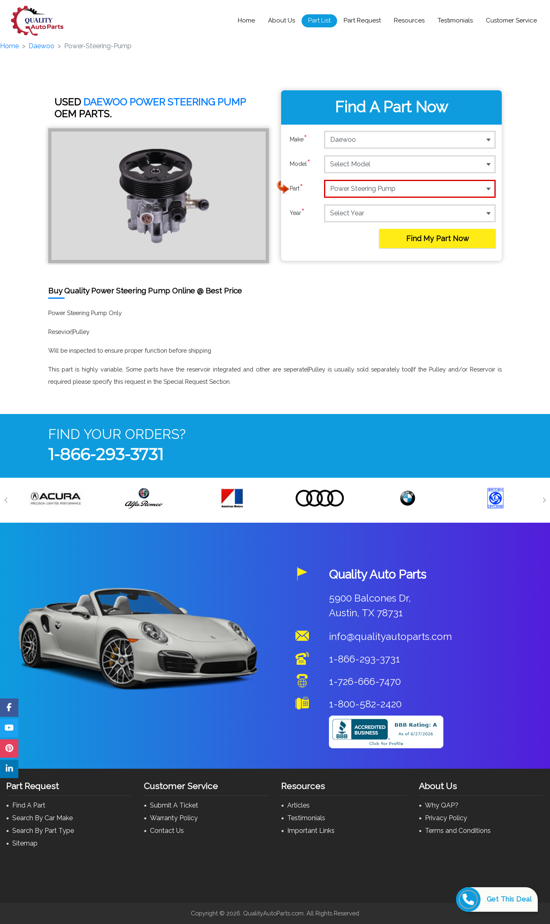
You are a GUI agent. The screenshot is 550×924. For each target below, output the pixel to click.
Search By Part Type (43, 831)
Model (300, 163)
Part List (319, 20)
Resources (409, 20)
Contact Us (167, 831)
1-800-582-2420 (365, 704)
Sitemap (25, 843)
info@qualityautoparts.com (390, 636)
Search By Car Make (42, 818)
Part (296, 188)
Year (297, 212)
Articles (298, 805)
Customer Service (511, 20)
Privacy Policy (446, 818)
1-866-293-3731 (105, 454)
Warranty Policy (174, 818)
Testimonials (455, 20)
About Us (281, 20)
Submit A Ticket (174, 805)
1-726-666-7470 (365, 681)
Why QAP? (441, 805)
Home (246, 20)
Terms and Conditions (458, 831)
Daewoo (41, 46)
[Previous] (6, 500)
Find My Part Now (437, 238)
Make (298, 139)
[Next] (544, 500)
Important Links (311, 831)
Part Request (362, 20)
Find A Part (28, 805)
